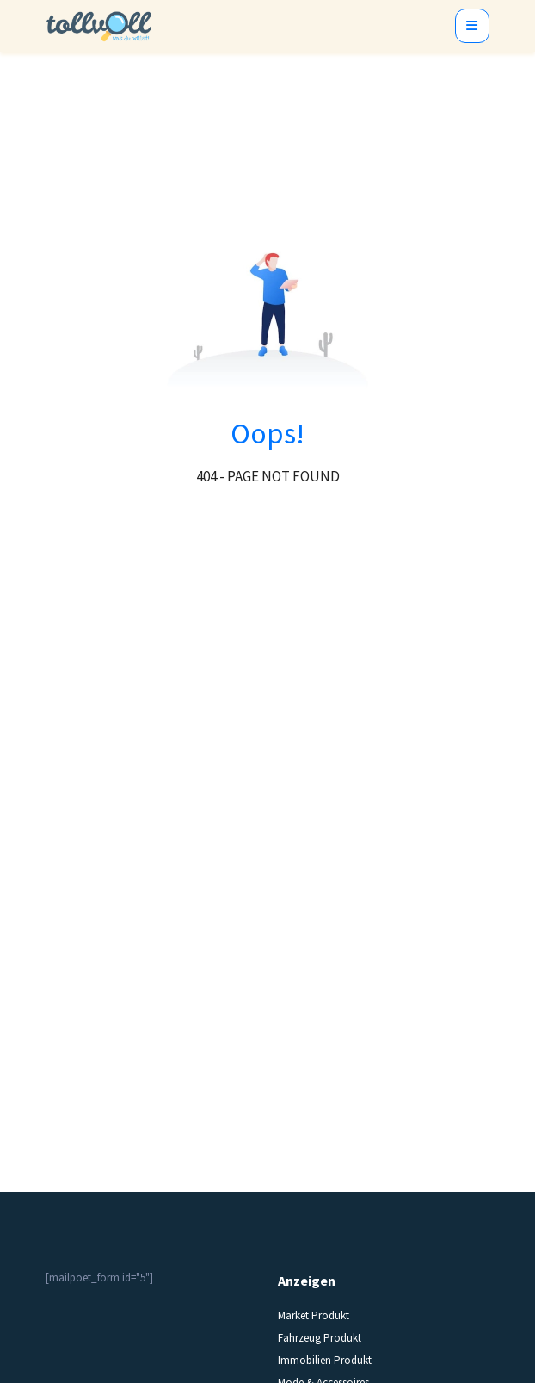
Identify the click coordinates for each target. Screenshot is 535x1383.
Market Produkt (313, 1315)
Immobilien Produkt (325, 1360)
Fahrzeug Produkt (319, 1337)
